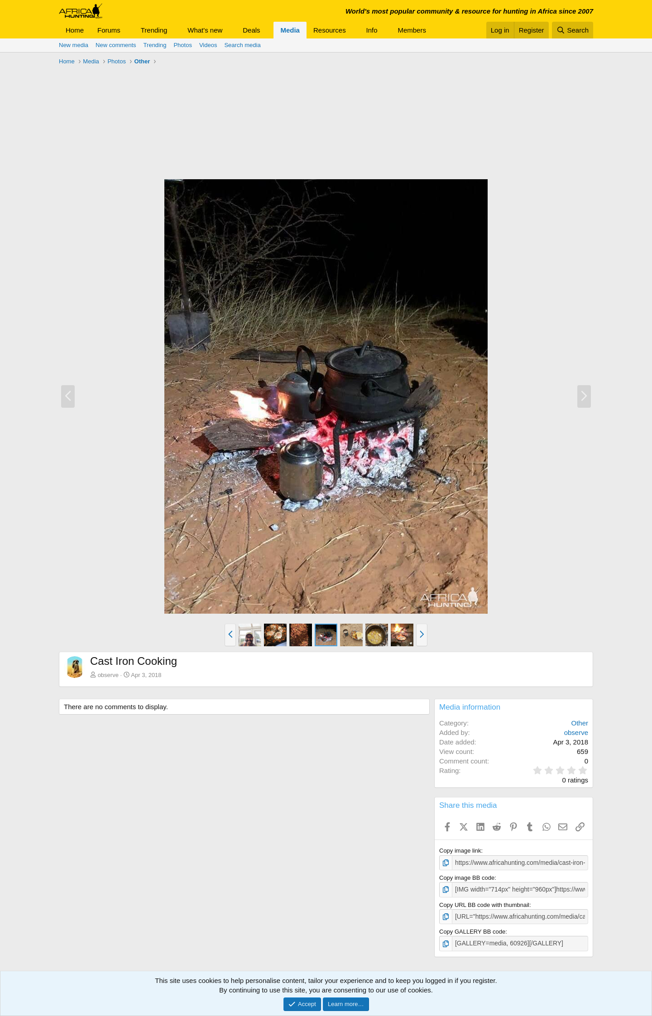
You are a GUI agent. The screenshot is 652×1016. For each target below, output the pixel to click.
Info (372, 30)
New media (73, 45)
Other (579, 723)
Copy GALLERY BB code (472, 929)
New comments (116, 45)
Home (75, 30)
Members (412, 30)
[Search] (572, 30)
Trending (154, 30)
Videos (208, 45)
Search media (242, 45)
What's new (204, 30)
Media (290, 30)
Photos (182, 45)
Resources (329, 30)
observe (108, 675)
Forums (108, 30)
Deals (251, 30)
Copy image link (460, 850)
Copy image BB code (466, 877)
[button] (127, 30)
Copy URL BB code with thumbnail (484, 903)
